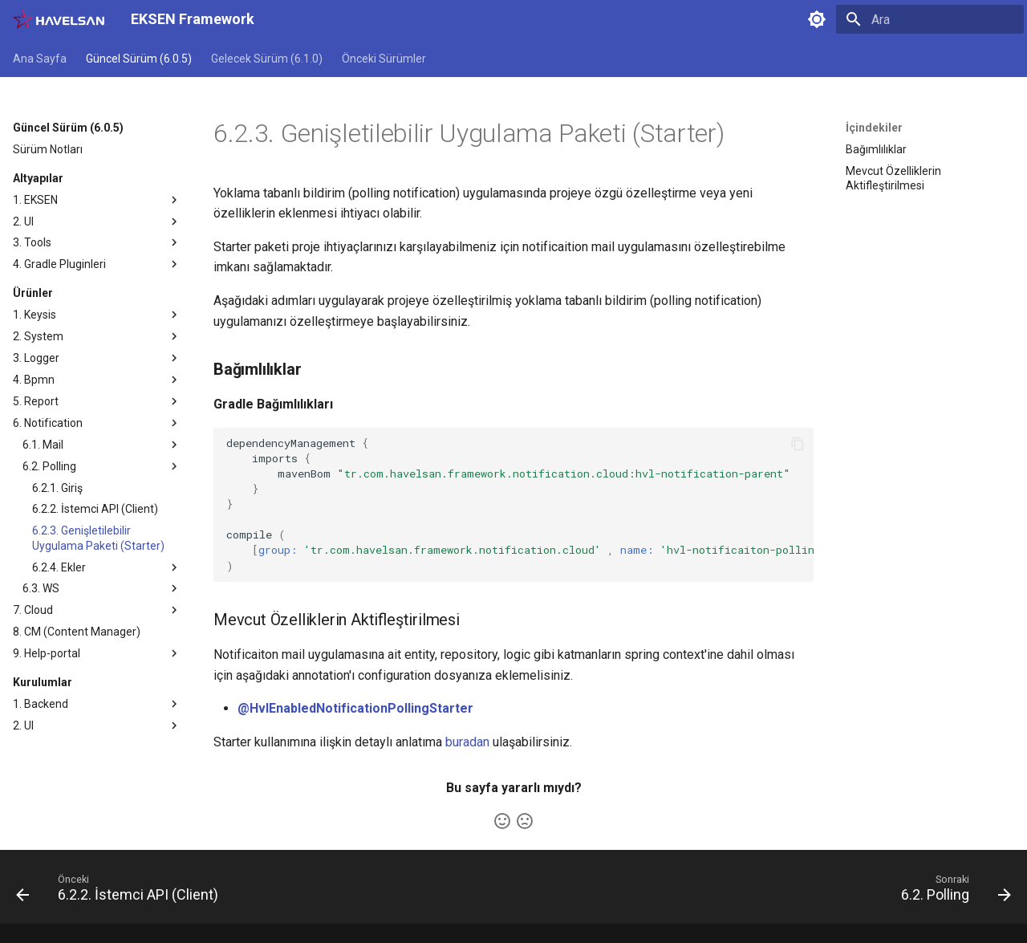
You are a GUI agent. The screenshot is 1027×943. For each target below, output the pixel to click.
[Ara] (930, 19)
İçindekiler (874, 127)
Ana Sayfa (40, 58)
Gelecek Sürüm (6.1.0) (267, 58)
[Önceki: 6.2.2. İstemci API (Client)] (122, 891)
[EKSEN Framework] (59, 19)
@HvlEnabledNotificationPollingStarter (355, 708)
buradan (467, 742)
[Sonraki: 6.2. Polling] (951, 891)
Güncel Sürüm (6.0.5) (139, 58)
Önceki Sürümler (384, 58)
